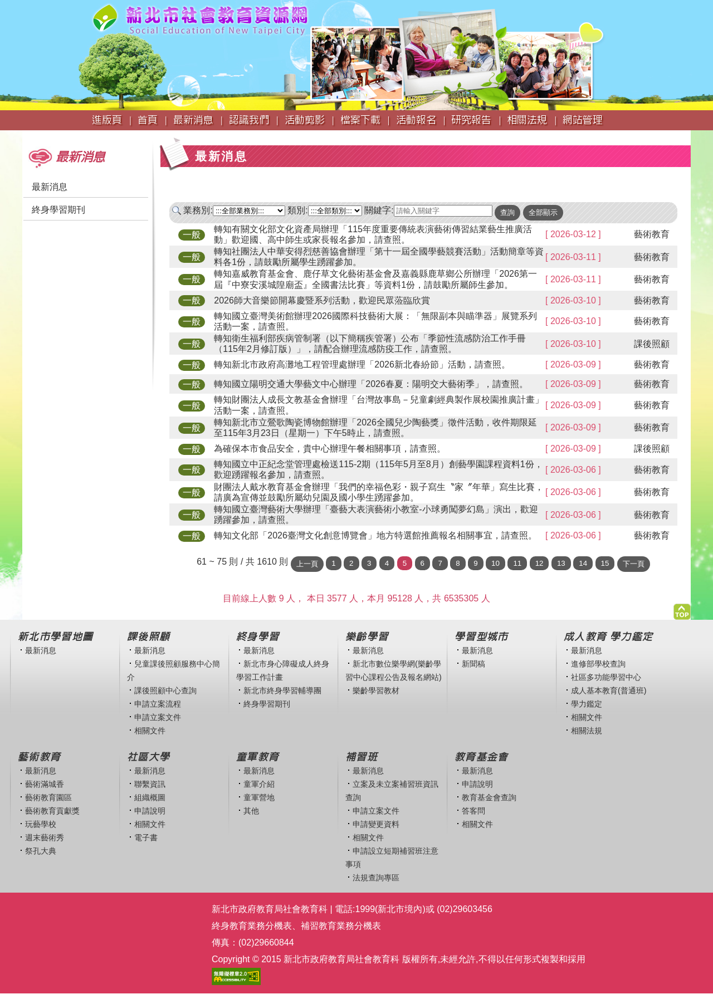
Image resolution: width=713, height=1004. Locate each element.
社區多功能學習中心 (606, 677)
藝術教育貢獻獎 (52, 810)
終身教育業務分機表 (252, 925)
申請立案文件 (157, 717)
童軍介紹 (259, 784)
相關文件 (149, 730)
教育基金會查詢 (489, 797)
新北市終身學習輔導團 (282, 690)
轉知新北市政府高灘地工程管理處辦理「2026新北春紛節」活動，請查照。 (362, 364)
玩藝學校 (40, 824)
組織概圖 (149, 797)
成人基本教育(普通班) (609, 690)
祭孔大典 (40, 850)
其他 (251, 810)
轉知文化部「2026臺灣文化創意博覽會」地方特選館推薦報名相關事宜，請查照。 (375, 535)
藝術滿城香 (44, 784)
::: (26, 135)
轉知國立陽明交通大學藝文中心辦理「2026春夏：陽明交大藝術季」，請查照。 (371, 384)
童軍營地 (259, 797)
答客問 (473, 810)
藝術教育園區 (48, 797)
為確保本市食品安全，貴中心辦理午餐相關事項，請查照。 (330, 448)
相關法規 (586, 730)
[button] (682, 609)
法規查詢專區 (376, 877)
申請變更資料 (376, 824)
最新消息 (49, 187)
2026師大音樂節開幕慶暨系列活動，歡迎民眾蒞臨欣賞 (322, 300)
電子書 (146, 837)
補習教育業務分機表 (341, 925)
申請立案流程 (157, 703)
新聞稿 (473, 663)
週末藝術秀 (44, 837)
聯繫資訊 (149, 784)
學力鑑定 (586, 703)
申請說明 (149, 810)
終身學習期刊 (58, 209)
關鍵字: (378, 210)
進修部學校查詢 (598, 663)
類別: (297, 210)
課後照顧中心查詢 (165, 690)
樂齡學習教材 (376, 690)
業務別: (197, 210)
